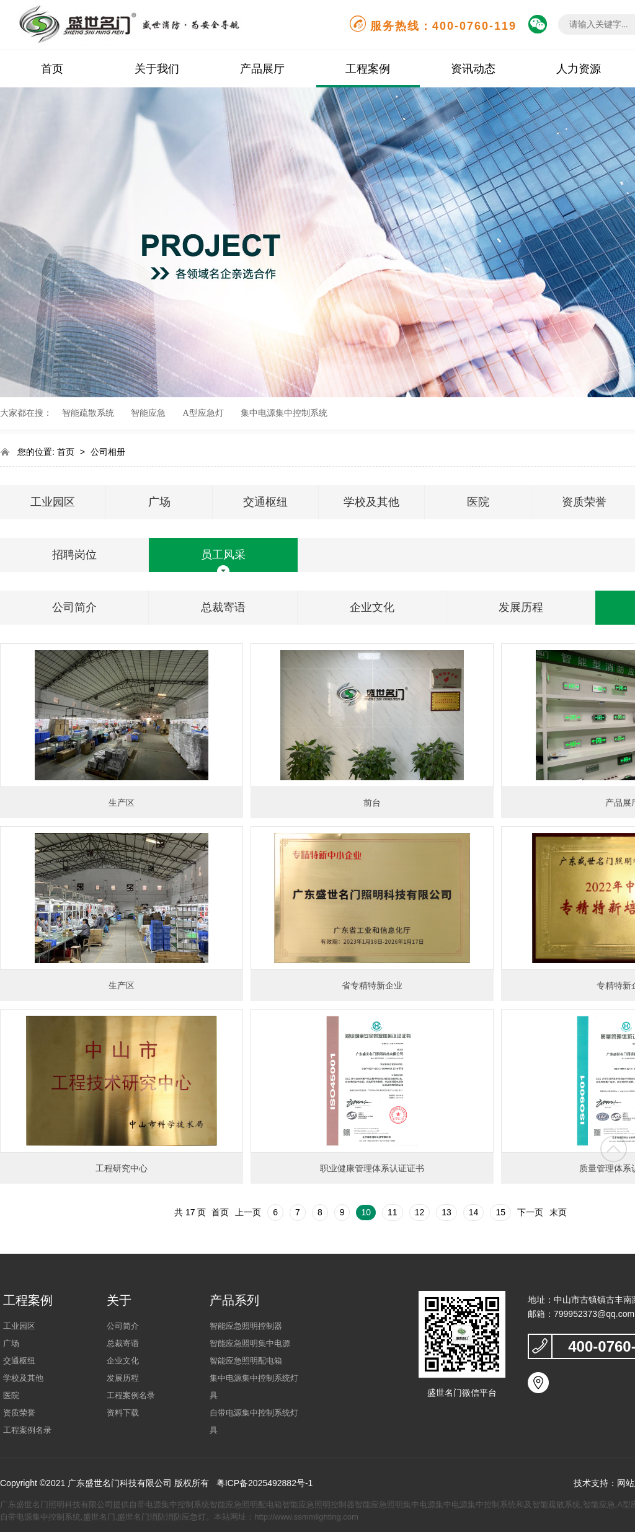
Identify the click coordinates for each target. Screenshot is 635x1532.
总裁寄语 (223, 607)
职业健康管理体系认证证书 (372, 1168)
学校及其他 (371, 502)
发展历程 (521, 607)
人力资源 (578, 69)
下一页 (530, 1212)
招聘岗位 (74, 554)
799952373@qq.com (594, 1314)
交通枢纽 (265, 502)
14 (474, 1212)
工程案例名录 (27, 1430)
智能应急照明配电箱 (246, 1360)
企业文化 (372, 607)
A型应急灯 (203, 413)
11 (392, 1212)
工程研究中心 (121, 1168)
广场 (159, 502)
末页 (558, 1212)
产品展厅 (262, 69)
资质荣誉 (19, 1412)
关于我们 (157, 69)
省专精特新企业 (372, 985)
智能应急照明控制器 (246, 1326)
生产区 (122, 803)
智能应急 (148, 413)
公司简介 (74, 607)
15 (500, 1212)
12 (420, 1212)
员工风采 (223, 554)
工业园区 (52, 502)
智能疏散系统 (88, 413)
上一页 (248, 1212)
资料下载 (123, 1412)
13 (446, 1212)
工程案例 (367, 69)
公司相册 (108, 452)
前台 (372, 803)
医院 (478, 502)
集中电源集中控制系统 (284, 413)
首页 (52, 69)
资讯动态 (473, 69)
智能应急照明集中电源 (250, 1343)
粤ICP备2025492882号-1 (264, 1483)
